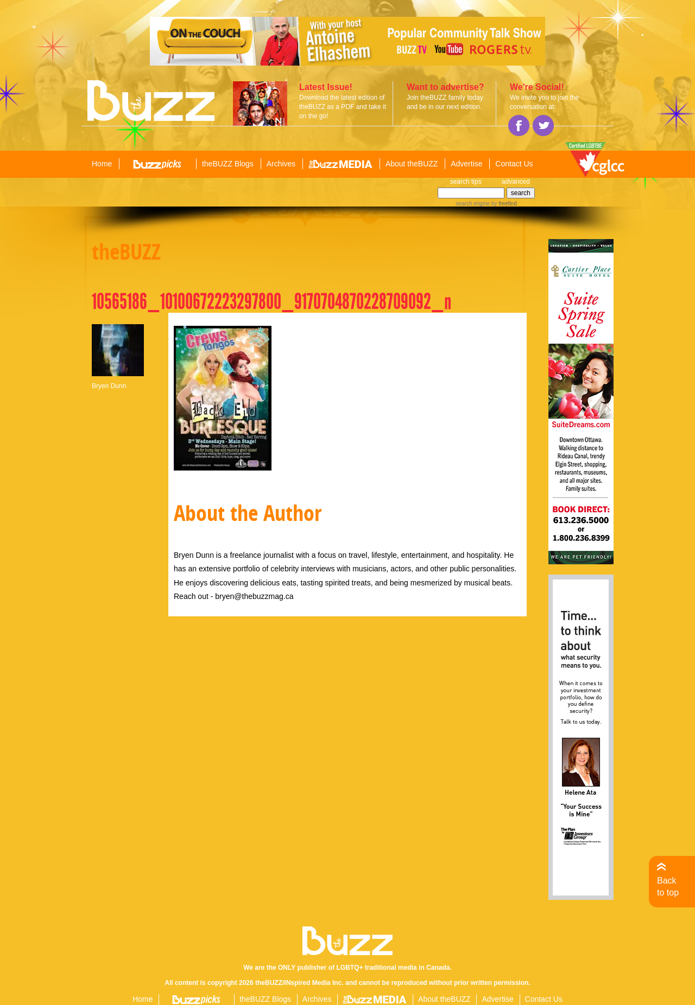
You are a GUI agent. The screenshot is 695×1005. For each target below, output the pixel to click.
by (503, 204)
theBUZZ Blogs (228, 163)
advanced (516, 181)
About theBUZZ (412, 163)
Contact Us (514, 163)
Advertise (466, 163)
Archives (281, 163)
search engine (473, 204)
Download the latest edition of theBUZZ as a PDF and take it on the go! (342, 107)
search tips (466, 181)
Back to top (668, 886)
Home (102, 163)
